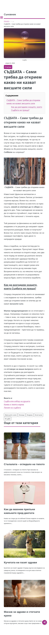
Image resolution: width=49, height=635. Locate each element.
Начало (6, 21)
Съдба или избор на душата (17, 401)
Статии (8, 67)
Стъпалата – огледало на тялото (24, 464)
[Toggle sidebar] (1, 17)
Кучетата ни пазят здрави (20, 562)
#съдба (7, 419)
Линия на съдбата (12, 407)
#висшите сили (11, 415)
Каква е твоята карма (14, 404)
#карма (30, 415)
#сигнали (38, 415)
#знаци (21, 415)
